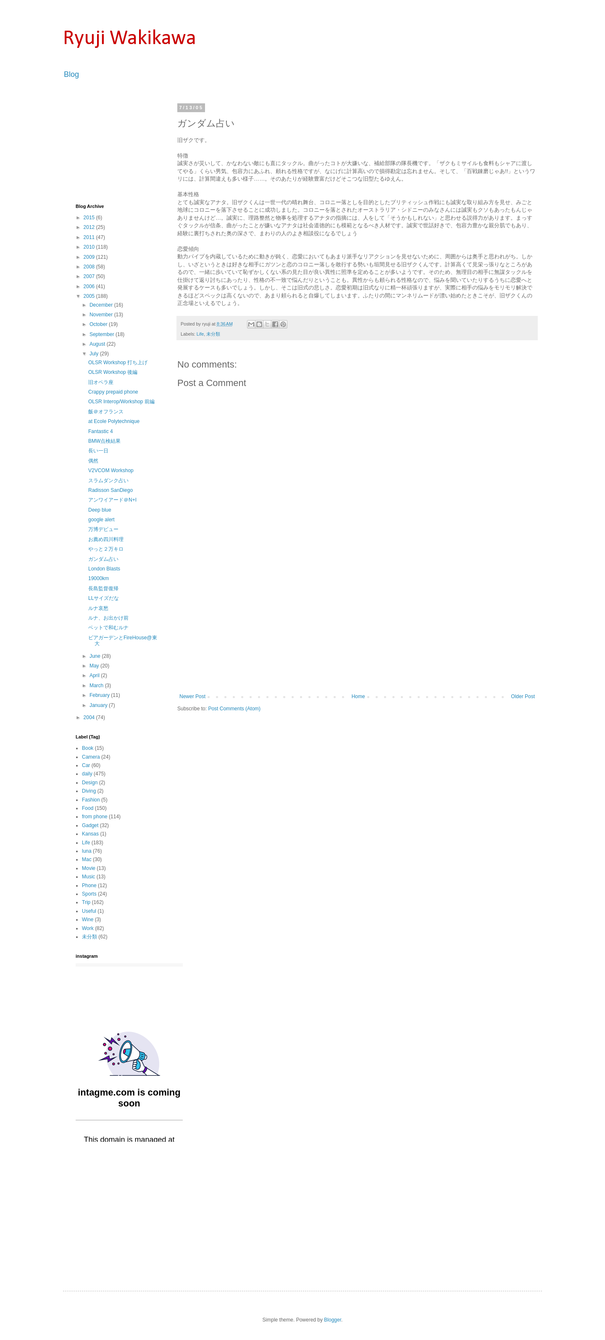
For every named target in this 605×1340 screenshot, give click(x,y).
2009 (90, 257)
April (95, 675)
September (102, 334)
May (94, 666)
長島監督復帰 (103, 588)
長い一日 (98, 451)
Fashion (91, 800)
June (95, 656)
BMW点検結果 (104, 441)
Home (358, 696)
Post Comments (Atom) (234, 709)
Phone (89, 885)
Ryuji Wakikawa (129, 39)
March (97, 685)
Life (200, 333)
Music (88, 877)
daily (87, 774)
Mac (87, 859)
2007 (90, 276)
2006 (90, 286)
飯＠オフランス (106, 412)
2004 (90, 717)
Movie (88, 868)
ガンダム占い (103, 559)
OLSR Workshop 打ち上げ (117, 362)
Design (89, 783)
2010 (90, 247)
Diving (89, 791)
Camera (91, 757)
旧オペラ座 (100, 382)
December (101, 305)
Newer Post (192, 696)
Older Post (523, 696)
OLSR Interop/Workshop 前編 (121, 402)
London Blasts (104, 569)
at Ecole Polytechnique (113, 421)
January (99, 705)
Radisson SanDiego (110, 490)
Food (87, 808)
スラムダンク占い (108, 480)
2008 (90, 267)
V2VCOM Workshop (111, 470)
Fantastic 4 (100, 431)
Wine (87, 919)
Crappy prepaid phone (113, 392)
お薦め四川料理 (106, 539)
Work (88, 928)
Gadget (90, 825)
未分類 (213, 333)
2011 (90, 237)
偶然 (93, 461)
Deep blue (99, 510)
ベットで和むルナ (108, 628)
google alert (101, 520)
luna (87, 851)
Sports (89, 894)
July (94, 354)
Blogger (332, 1320)
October (99, 324)
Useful (89, 911)
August (98, 344)
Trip (86, 902)
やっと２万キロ (106, 549)
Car (86, 765)
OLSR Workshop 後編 (112, 372)
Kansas (90, 834)
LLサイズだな (103, 598)
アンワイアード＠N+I (112, 500)
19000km (98, 578)
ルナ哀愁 (98, 608)
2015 (90, 218)
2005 (90, 296)
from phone (95, 817)
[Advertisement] (357, 630)
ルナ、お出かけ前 (108, 618)
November (101, 315)
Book (87, 748)
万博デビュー (103, 529)
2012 (90, 227)
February (100, 695)
